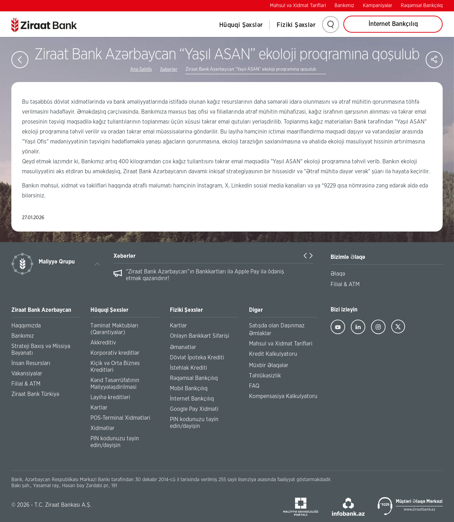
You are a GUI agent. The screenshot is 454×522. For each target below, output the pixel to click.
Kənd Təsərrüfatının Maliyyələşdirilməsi (114, 383)
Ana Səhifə (141, 69)
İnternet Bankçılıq (393, 24)
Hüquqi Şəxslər (241, 25)
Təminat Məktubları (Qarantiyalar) (114, 329)
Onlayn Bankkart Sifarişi (199, 336)
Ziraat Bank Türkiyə (35, 394)
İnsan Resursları (30, 363)
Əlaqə (338, 274)
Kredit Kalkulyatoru (273, 354)
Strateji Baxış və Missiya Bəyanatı (40, 349)
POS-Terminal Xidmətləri (120, 418)
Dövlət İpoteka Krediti (197, 357)
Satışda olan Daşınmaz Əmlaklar (277, 329)
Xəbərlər (168, 69)
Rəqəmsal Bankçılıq (422, 5)
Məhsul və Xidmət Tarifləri (298, 5)
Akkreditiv (103, 343)
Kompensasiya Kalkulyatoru (283, 396)
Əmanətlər (183, 347)
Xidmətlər (102, 428)
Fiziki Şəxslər (296, 25)
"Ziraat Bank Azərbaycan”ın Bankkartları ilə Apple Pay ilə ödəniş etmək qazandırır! (205, 275)
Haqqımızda (26, 325)
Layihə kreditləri (110, 397)
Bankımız (344, 5)
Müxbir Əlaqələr (268, 365)
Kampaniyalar (377, 5)
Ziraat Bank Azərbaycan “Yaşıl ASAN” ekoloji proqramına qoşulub (251, 69)
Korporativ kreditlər (114, 353)
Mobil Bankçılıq (188, 388)
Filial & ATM (25, 384)
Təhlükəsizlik (265, 376)
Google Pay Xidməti (194, 409)
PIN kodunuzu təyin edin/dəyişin (114, 442)
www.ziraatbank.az (419, 509)
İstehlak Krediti (188, 368)
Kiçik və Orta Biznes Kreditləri (115, 366)
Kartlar (98, 407)
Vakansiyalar (26, 373)
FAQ (254, 386)
